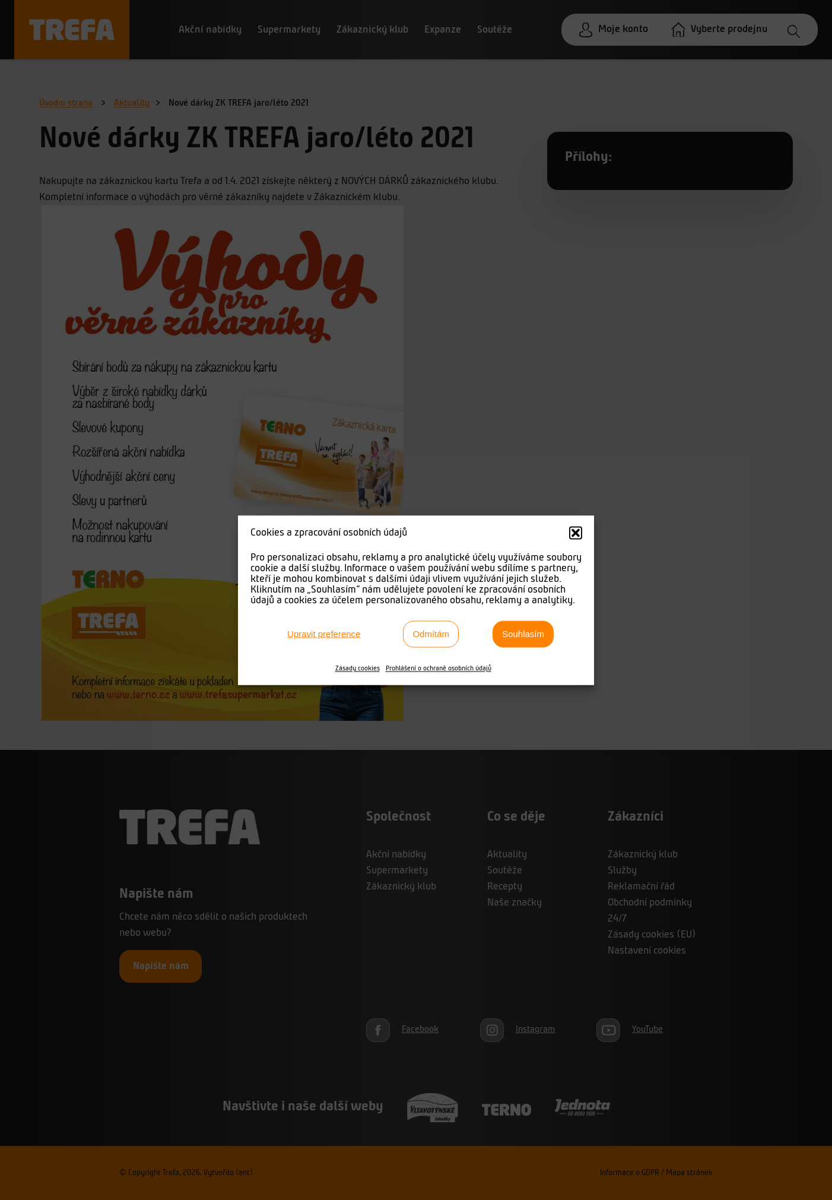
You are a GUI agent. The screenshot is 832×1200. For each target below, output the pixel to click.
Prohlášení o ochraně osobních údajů (438, 668)
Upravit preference (323, 634)
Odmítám (430, 634)
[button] (576, 533)
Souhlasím (523, 634)
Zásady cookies (357, 668)
